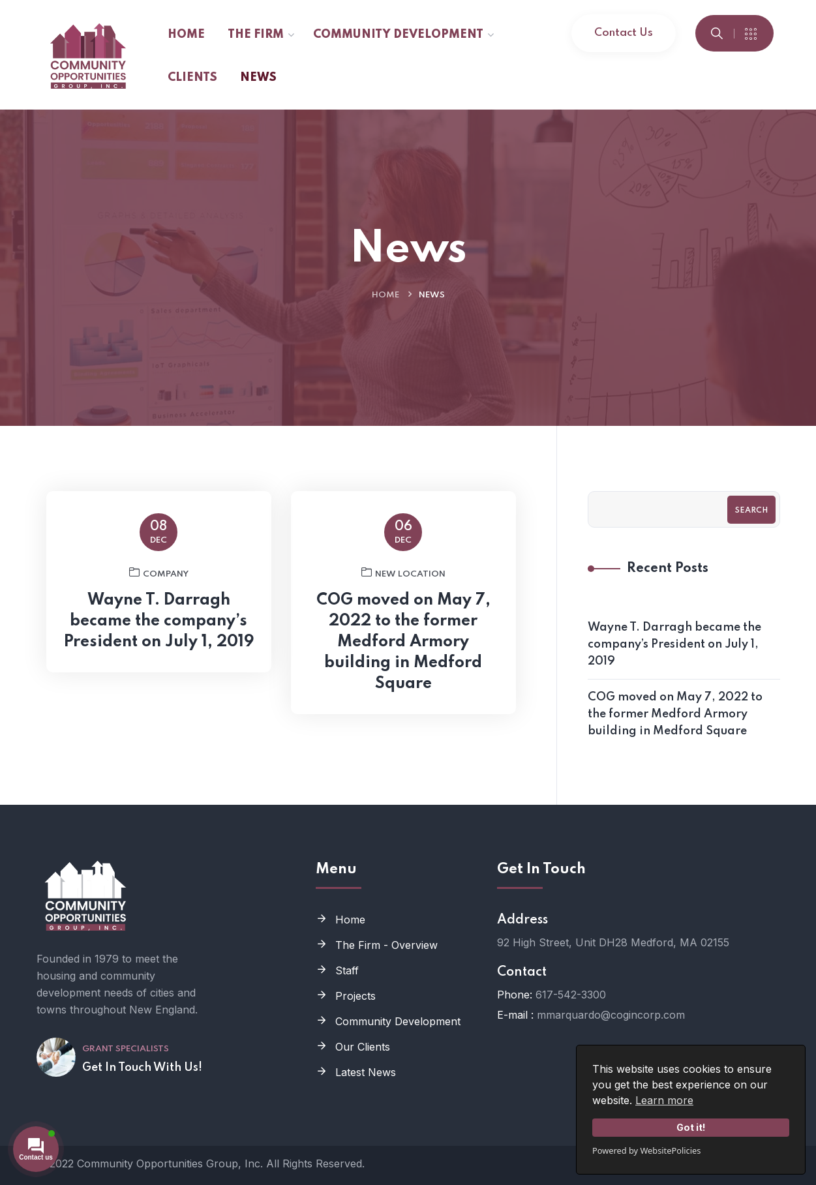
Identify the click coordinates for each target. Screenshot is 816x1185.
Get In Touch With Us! (142, 1067)
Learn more (664, 1100)
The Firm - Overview (386, 945)
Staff (347, 970)
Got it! (691, 1127)
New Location (403, 578)
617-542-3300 (571, 994)
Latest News (365, 1072)
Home (385, 295)
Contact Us (623, 32)
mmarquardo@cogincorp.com (611, 1014)
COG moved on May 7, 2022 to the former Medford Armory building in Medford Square (403, 647)
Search (751, 511)
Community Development (398, 1021)
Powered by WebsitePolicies (646, 1150)
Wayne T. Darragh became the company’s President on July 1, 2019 (159, 626)
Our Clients (362, 1046)
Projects (355, 995)
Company (159, 578)
